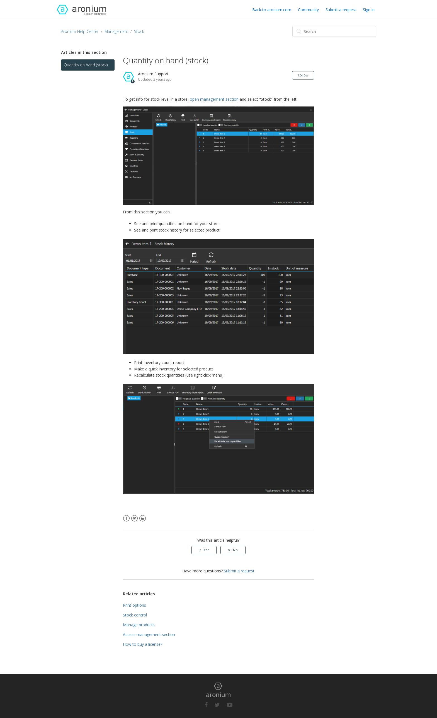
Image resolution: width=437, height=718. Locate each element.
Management (116, 31)
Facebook (126, 518)
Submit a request (341, 9)
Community (308, 9)
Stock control (135, 615)
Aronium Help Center (80, 31)
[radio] (204, 550)
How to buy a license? (142, 644)
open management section (214, 99)
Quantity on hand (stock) (86, 65)
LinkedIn (142, 518)
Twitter (134, 518)
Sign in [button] (369, 9)
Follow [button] (303, 75)
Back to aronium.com (271, 9)
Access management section (149, 634)
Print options (134, 605)
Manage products (139, 624)
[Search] (334, 31)
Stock (139, 31)
